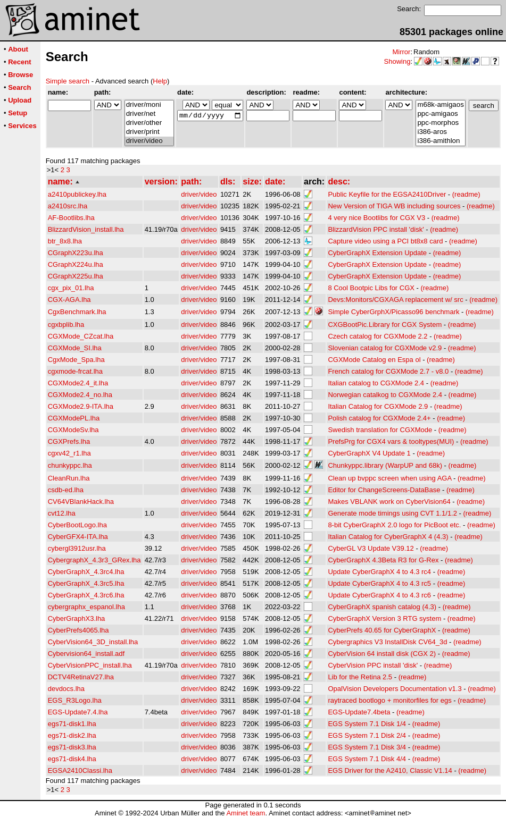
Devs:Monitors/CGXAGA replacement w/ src (395, 300)
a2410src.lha (67, 206)
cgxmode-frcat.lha (75, 371)
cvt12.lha (62, 513)
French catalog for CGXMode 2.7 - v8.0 (388, 371)
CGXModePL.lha (74, 418)
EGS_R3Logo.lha (75, 700)
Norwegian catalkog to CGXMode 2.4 (385, 395)
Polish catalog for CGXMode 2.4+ (379, 418)
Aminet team (245, 813)
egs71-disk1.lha (72, 724)
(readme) (466, 194)
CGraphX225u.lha (75, 276)
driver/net (149, 114)
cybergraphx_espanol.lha (86, 607)
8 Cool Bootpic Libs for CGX (371, 288)
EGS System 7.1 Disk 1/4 (367, 724)
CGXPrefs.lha (69, 441)
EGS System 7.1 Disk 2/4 (367, 735)
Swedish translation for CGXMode (380, 430)
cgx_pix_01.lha (71, 288)
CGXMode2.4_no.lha (80, 395)
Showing (397, 61)
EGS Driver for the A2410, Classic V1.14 (390, 770)
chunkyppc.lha (70, 465)
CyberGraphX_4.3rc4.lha (86, 572)
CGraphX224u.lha (75, 264)
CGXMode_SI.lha (75, 348)
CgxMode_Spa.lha (76, 360)
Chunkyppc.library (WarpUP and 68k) (385, 465)
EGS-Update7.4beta (359, 712)
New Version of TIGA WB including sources (394, 206)
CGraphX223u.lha (75, 253)
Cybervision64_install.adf (86, 654)
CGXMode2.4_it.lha (78, 383)
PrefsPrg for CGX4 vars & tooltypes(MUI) (391, 441)
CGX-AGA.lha (69, 300)
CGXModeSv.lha (73, 430)
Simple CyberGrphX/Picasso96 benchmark (393, 312)
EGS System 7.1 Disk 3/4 (367, 747)
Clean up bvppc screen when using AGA (389, 478)
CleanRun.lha (69, 478)
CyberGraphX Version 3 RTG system (384, 618)
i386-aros (440, 132)
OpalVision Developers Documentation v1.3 (394, 689)
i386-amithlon (440, 141)
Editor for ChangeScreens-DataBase (384, 490)
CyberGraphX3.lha (76, 618)
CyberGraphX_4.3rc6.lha (86, 595)
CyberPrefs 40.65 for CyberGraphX (382, 630)
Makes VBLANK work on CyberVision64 (389, 502)
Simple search (67, 81)
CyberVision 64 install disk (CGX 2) (382, 654)
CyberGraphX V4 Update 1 (369, 453)
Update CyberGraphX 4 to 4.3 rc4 (379, 572)
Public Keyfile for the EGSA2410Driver (387, 194)
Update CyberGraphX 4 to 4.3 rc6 (379, 595)
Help (160, 81)
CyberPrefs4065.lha (78, 630)
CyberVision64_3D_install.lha (93, 642)
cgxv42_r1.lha (69, 453)
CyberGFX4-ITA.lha (78, 537)
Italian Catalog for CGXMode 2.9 (378, 406)
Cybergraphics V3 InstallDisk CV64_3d (387, 642)
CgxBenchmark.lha (77, 312)
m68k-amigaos (440, 105)
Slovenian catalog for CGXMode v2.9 (385, 348)
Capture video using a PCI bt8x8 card (385, 241)
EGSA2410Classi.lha (80, 770)
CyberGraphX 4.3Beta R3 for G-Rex (383, 560)
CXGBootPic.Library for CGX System (385, 325)
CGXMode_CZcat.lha (81, 336)
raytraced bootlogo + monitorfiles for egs (389, 700)
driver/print (149, 132)
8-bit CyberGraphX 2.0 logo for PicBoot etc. (394, 525)
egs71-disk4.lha (72, 759)
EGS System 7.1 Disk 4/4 (367, 759)
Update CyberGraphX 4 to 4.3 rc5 (379, 583)
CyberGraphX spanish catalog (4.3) (382, 607)
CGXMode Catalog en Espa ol (374, 360)
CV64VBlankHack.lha (81, 502)
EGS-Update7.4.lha (78, 712)
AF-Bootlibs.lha (71, 218)
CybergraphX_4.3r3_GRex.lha (94, 560)
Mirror (401, 52)
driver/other (149, 123)
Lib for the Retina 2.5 (360, 677)
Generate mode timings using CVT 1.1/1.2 (392, 513)
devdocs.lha (66, 689)
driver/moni (149, 105)
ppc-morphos (440, 123)
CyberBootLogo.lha (77, 525)
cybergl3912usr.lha (77, 548)
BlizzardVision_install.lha (86, 229)
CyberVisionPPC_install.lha (90, 665)
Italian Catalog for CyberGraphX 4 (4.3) (388, 537)
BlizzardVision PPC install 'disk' (376, 229)
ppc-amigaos (440, 114)
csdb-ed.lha (66, 490)
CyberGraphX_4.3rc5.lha (86, 583)
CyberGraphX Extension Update (377, 253)
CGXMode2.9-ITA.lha (80, 406)
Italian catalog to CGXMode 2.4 (376, 383)
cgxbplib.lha (66, 325)
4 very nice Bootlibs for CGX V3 (376, 218)
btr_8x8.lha (65, 241)
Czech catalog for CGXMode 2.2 (377, 336)
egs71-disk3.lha (72, 747)
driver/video (149, 141)
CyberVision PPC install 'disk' (373, 665)
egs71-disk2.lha (72, 735)
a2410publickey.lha (77, 194)
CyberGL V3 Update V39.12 (370, 548)
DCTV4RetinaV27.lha (81, 677)
